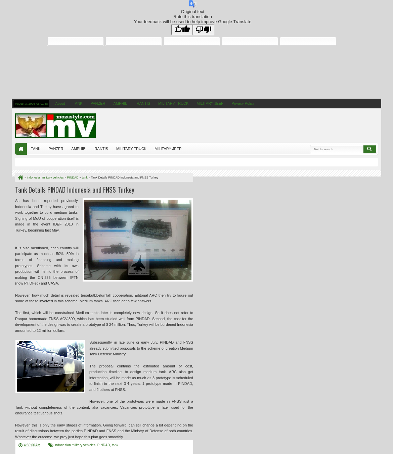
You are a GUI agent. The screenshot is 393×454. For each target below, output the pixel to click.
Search (369, 149)
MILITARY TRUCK (173, 103)
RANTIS (143, 103)
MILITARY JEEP (209, 103)
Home (21, 149)
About (60, 103)
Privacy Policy (242, 103)
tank (115, 445)
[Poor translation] (203, 29)
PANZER (98, 103)
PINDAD (103, 445)
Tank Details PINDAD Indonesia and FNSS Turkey (74, 190)
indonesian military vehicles (74, 445)
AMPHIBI (121, 103)
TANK (78, 103)
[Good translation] (182, 29)
